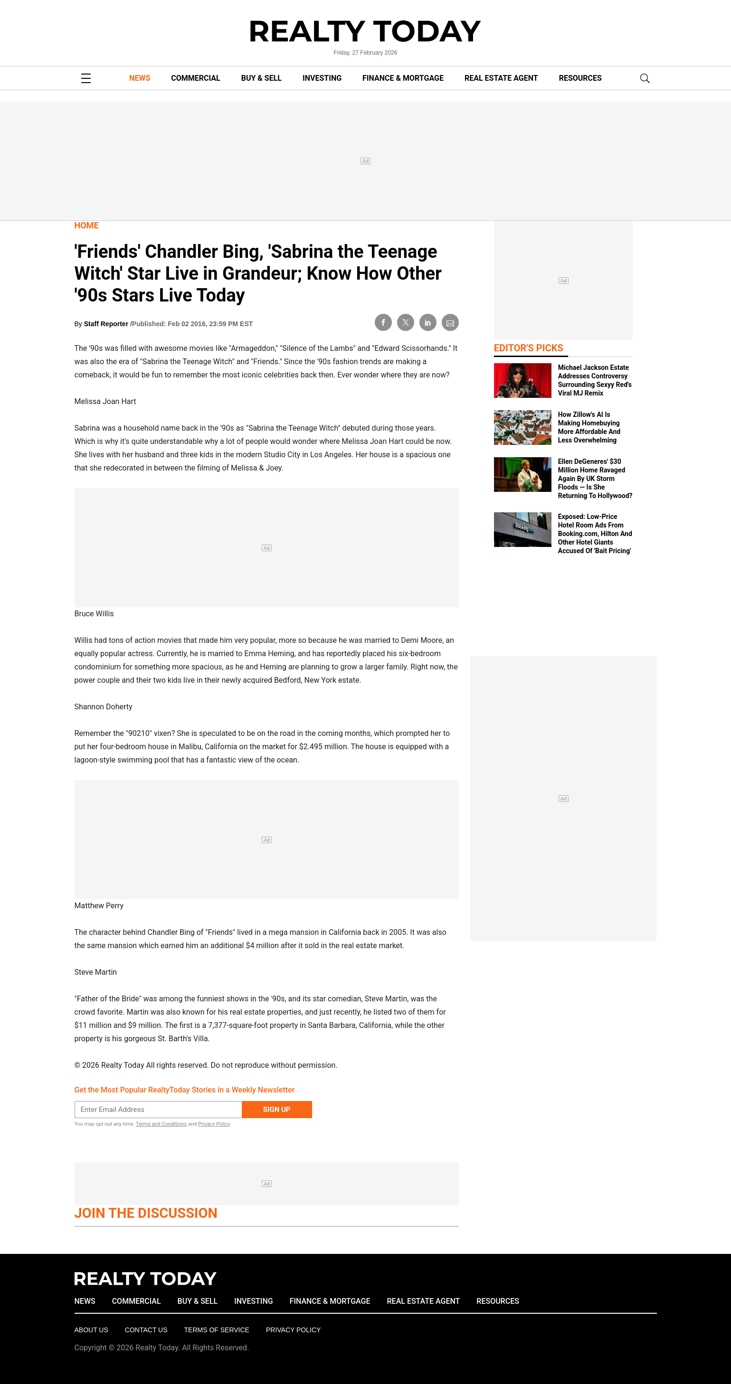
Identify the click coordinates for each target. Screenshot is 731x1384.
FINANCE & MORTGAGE (403, 78)
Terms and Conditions (161, 1124)
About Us (91, 1330)
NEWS (139, 78)
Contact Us (146, 1330)
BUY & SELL (261, 78)
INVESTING (322, 78)
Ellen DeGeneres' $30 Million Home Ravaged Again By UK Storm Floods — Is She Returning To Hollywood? (595, 478)
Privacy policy (293, 1330)
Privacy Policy (214, 1124)
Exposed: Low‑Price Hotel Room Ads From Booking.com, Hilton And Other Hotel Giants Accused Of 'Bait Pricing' (595, 534)
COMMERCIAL (195, 78)
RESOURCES (580, 78)
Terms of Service (216, 1330)
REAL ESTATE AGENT (501, 78)
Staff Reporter (107, 324)
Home (87, 225)
